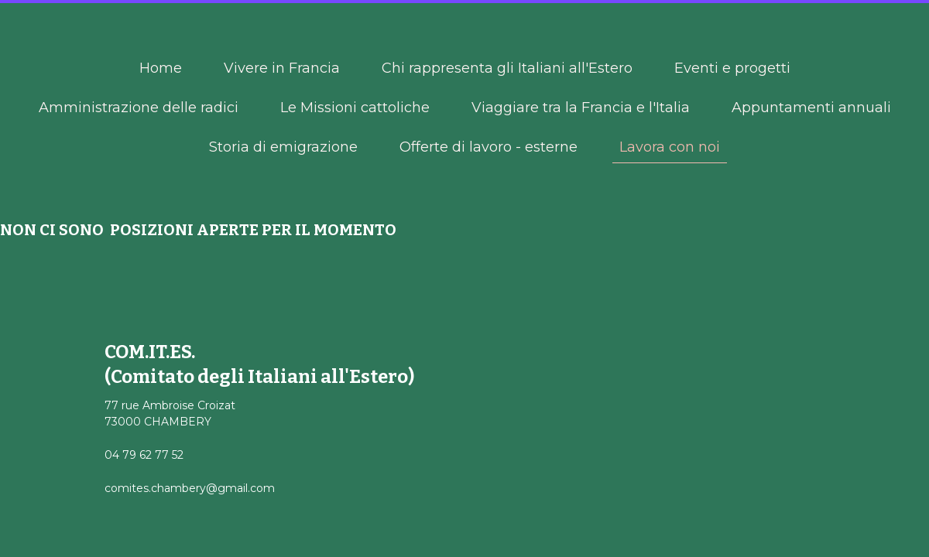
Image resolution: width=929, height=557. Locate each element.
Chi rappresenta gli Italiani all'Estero (507, 68)
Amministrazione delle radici (138, 107)
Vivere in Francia (282, 68)
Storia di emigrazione (283, 146)
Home (160, 68)
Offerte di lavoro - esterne (488, 146)
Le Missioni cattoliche (355, 107)
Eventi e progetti (732, 68)
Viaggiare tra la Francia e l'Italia (580, 107)
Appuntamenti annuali (811, 107)
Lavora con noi (669, 146)
